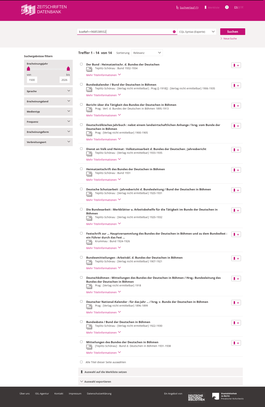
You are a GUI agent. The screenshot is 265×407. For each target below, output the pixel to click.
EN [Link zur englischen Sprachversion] (236, 7)
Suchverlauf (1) (189, 7)
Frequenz (48, 121)
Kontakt (58, 393)
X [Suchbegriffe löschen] (174, 31)
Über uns (25, 393)
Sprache (48, 91)
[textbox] (127, 31)
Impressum (75, 393)
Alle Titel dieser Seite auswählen (106, 362)
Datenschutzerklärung (99, 393)
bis (68, 74)
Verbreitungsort (48, 142)
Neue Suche (228, 38)
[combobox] (197, 31)
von (29, 74)
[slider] (48, 69)
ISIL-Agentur (42, 393)
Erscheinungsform (48, 132)
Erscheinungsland (48, 101)
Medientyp (48, 111)
